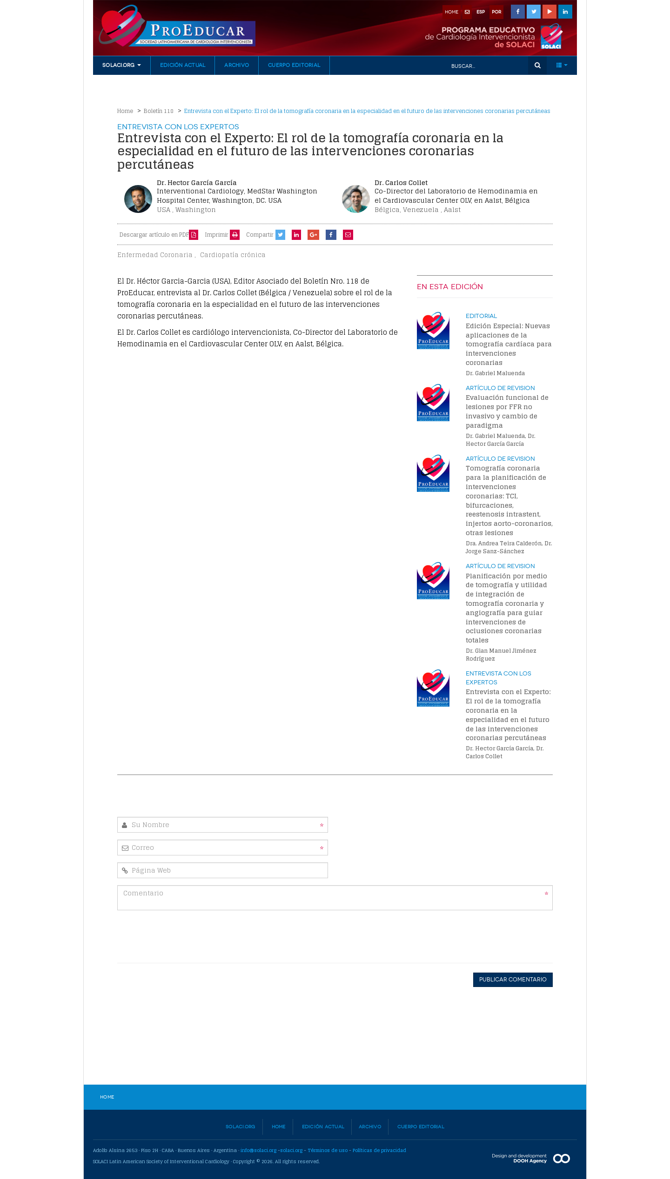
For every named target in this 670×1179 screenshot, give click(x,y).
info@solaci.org (258, 1150)
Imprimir (222, 234)
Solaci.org (240, 1127)
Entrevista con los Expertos (178, 126)
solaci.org (291, 1150)
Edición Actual (183, 65)
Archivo (236, 65)
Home (125, 111)
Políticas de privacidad (379, 1150)
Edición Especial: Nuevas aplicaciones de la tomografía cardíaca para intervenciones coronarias (509, 344)
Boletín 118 (159, 111)
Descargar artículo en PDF (159, 234)
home (451, 12)
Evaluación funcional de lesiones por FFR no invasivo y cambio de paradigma (507, 411)
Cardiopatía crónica (233, 255)
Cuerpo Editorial (294, 65)
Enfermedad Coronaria (155, 255)
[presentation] (482, 935)
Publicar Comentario (513, 979)
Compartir (260, 234)
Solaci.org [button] (121, 65)
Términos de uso (328, 1150)
